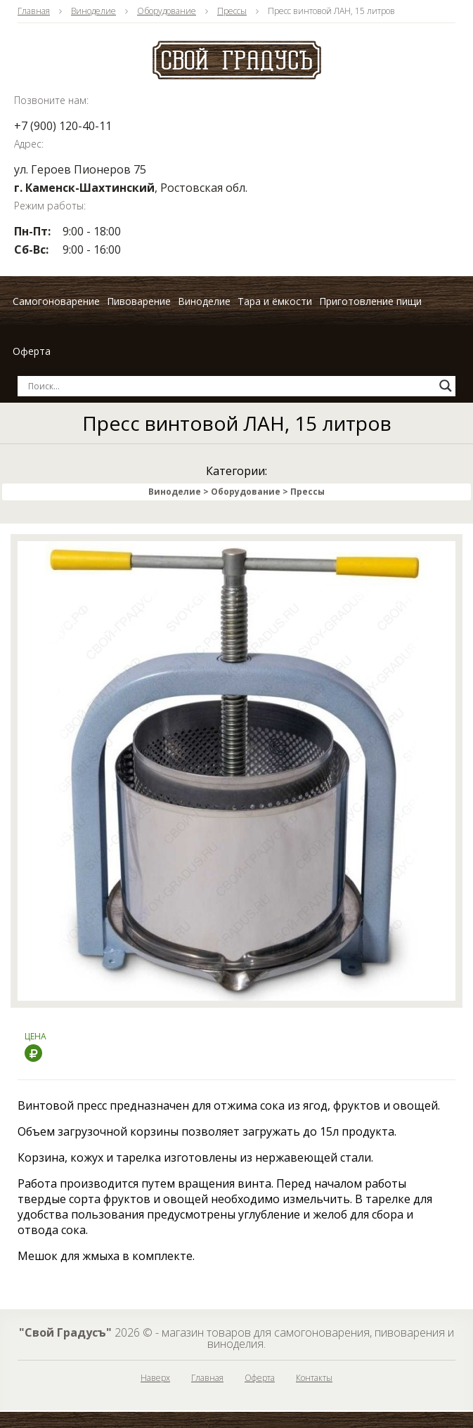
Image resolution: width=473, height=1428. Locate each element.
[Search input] (230, 386)
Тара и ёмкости (275, 301)
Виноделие (93, 11)
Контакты (314, 1378)
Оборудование (166, 11)
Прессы (232, 11)
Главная (34, 11)
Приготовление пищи (370, 301)
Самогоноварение (56, 301)
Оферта (32, 351)
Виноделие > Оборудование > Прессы (236, 492)
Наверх (155, 1378)
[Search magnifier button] (445, 386)
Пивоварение (139, 301)
